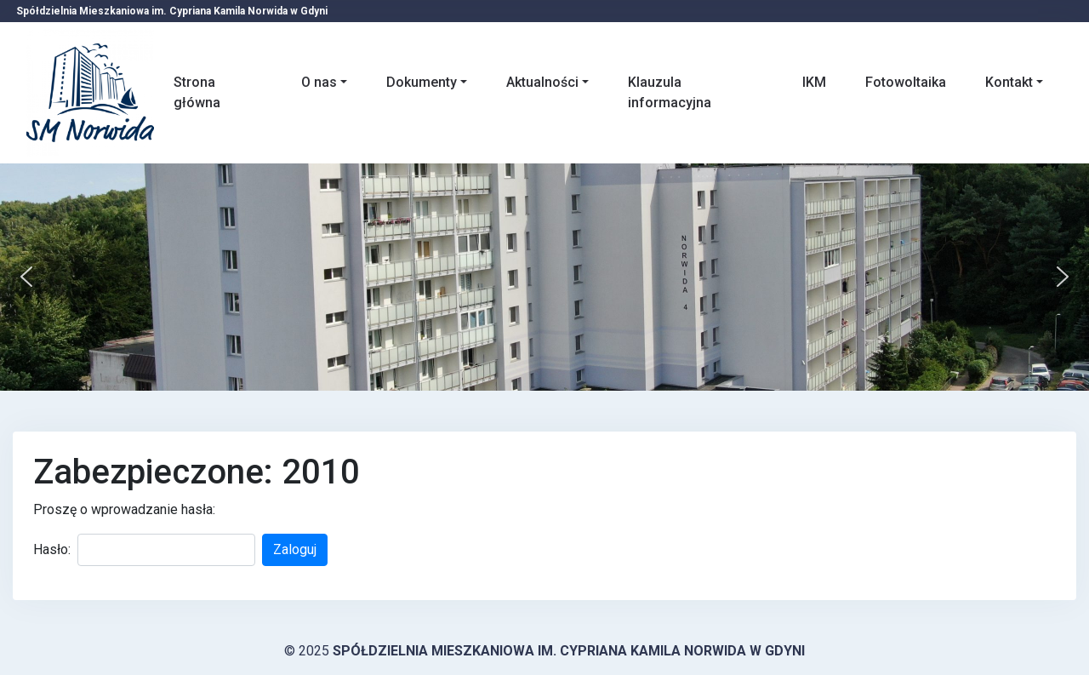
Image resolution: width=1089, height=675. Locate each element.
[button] (26, 276)
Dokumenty (421, 82)
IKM (814, 82)
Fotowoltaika (905, 82)
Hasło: (52, 549)
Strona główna (197, 92)
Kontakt (1009, 82)
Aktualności (542, 82)
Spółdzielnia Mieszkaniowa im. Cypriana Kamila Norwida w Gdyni (569, 651)
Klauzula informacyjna (669, 92)
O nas (319, 82)
